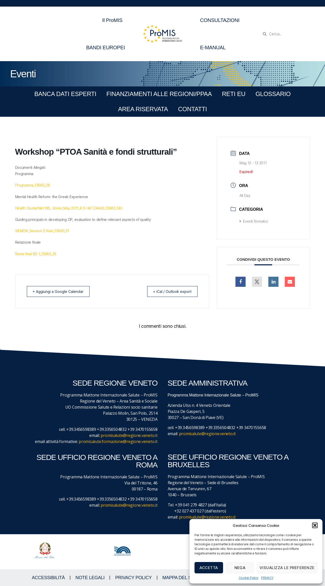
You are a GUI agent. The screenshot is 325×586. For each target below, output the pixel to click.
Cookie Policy (249, 578)
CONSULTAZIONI (220, 20)
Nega (240, 567)
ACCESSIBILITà (48, 577)
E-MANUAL (213, 47)
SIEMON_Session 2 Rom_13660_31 (42, 231)
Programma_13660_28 (32, 185)
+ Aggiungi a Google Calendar (60, 291)
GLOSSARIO (273, 93)
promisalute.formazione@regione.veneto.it (118, 441)
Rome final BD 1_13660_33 (35, 254)
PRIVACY (267, 578)
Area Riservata (143, 109)
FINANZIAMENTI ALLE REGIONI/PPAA (159, 93)
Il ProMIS (113, 20)
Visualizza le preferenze (287, 567)
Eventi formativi (254, 221)
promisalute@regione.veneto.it (129, 435)
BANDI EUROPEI (105, 47)
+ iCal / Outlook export (170, 291)
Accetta (209, 567)
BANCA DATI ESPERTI (65, 93)
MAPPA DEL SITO (180, 577)
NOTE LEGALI (89, 577)
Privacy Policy (133, 577)
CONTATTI (192, 109)
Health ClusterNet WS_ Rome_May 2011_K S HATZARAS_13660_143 (68, 208)
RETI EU (233, 93)
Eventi (23, 73)
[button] (314, 525)
